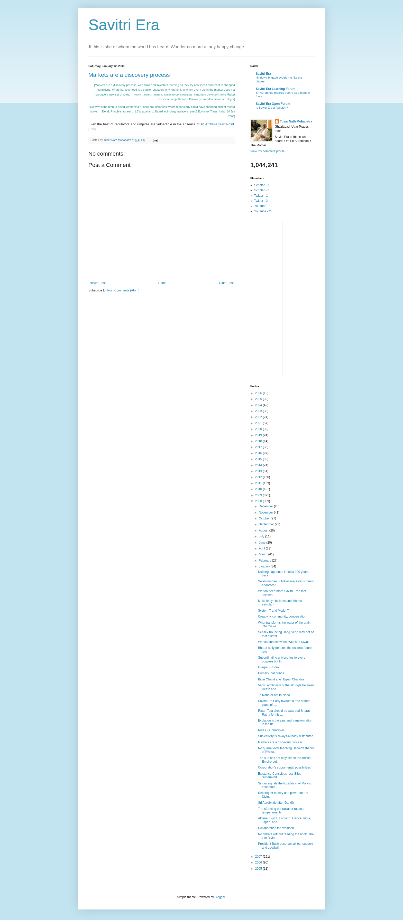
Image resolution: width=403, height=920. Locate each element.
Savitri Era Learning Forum (275, 89)
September (267, 524)
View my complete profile (267, 151)
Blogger (220, 897)
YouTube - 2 (262, 211)
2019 (259, 435)
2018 (259, 441)
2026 (259, 393)
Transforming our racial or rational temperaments (281, 810)
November (266, 512)
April (262, 548)
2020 (259, 429)
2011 (259, 483)
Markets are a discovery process (129, 75)
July (262, 536)
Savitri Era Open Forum (273, 104)
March (263, 554)
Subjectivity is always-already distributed (285, 736)
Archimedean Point (219, 124)
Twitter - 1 (261, 195)
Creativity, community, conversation (282, 616)
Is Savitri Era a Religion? (272, 107)
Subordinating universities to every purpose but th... (281, 659)
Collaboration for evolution (276, 828)
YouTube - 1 (262, 206)
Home (162, 283)
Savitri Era (124, 24)
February (265, 560)
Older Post (226, 283)
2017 (259, 447)
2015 (259, 459)
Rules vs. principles (271, 730)
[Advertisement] (270, 299)
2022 (259, 417)
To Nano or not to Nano (274, 695)
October (265, 518)
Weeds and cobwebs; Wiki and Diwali (283, 642)
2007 (259, 856)
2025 (259, 399)
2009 (259, 495)
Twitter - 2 (261, 201)
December (266, 506)
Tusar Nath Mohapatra (296, 121)
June (262, 542)
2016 (259, 453)
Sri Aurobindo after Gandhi (276, 802)
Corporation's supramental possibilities (284, 767)
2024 (259, 405)
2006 (259, 862)
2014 (259, 465)
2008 (259, 501)
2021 (259, 423)
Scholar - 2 (261, 190)
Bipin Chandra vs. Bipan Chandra (281, 679)
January (265, 566)
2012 (259, 477)
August (264, 530)
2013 (259, 471)
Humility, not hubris (271, 673)
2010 (259, 489)
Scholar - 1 (261, 185)
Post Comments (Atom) (123, 290)
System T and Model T (273, 610)
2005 (259, 868)
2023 (259, 411)
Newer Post (98, 283)
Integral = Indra (268, 667)
